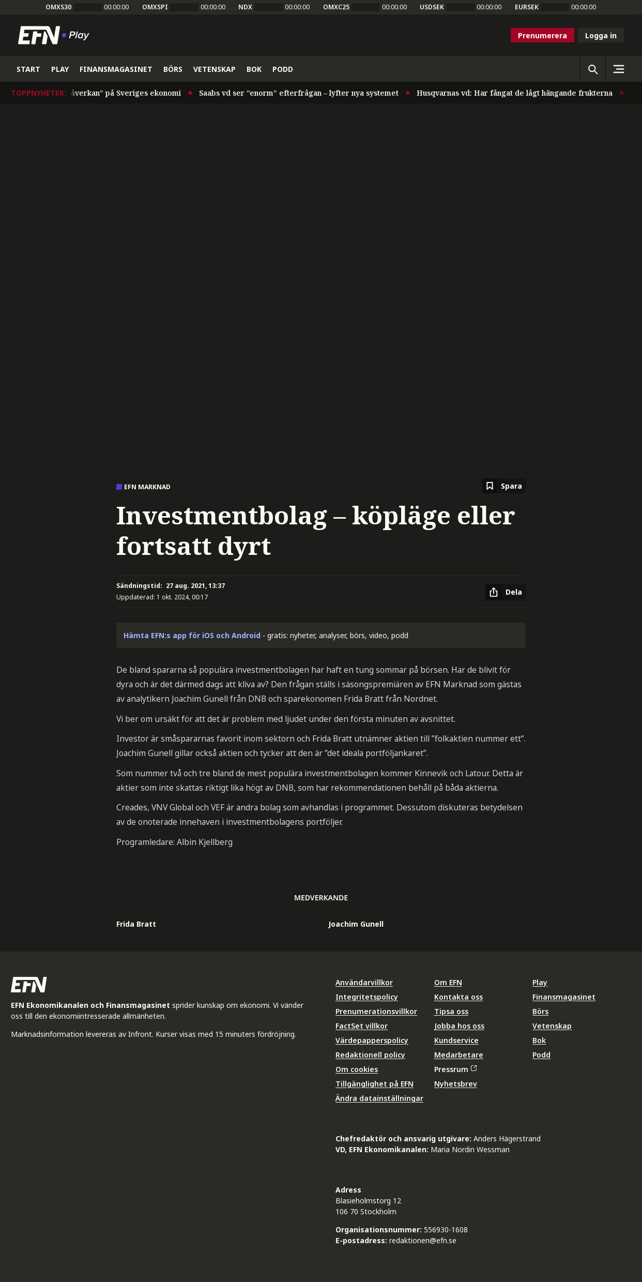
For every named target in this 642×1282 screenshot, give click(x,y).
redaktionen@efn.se (422, 1240)
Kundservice (456, 1040)
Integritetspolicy (366, 997)
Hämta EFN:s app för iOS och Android (192, 635)
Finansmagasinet (563, 997)
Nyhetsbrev (455, 1084)
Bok (539, 1040)
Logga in (601, 35)
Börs (540, 1011)
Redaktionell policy (370, 1055)
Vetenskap (552, 1026)
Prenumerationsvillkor (376, 1011)
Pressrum (455, 1069)
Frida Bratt (136, 924)
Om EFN (448, 982)
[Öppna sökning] (592, 69)
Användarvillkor (364, 982)
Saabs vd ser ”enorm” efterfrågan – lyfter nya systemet (306, 93)
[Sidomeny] (618, 69)
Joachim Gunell (356, 924)
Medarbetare (458, 1055)
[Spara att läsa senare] (504, 485)
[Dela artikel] (505, 592)
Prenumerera (542, 35)
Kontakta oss (458, 997)
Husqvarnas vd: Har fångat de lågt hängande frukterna (522, 93)
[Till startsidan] (56, 35)
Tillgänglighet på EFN (374, 1084)
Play (539, 982)
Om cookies (356, 1069)
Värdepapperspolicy (371, 1040)
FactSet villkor (361, 1026)
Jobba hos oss (459, 1026)
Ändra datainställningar (379, 1098)
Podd (541, 1055)
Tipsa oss (451, 1011)
